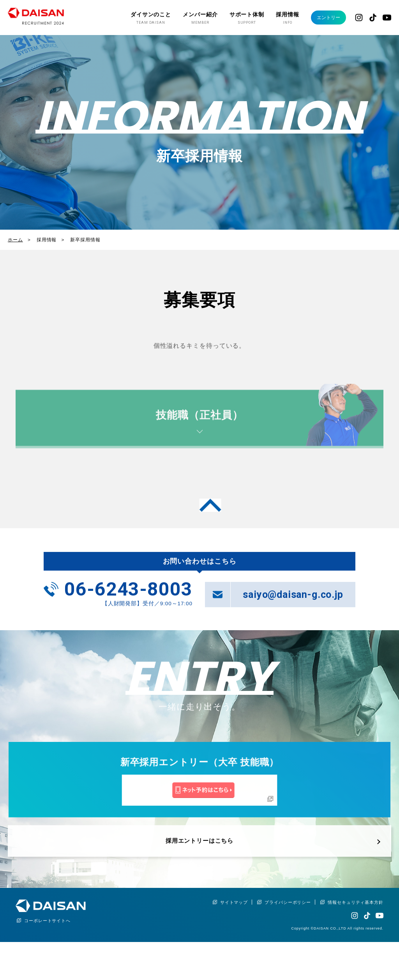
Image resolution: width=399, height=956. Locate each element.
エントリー (324, 17)
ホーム (15, 239)
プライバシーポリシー (288, 911)
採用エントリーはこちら (199, 855)
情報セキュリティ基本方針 (355, 911)
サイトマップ (234, 911)
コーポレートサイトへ (47, 929)
